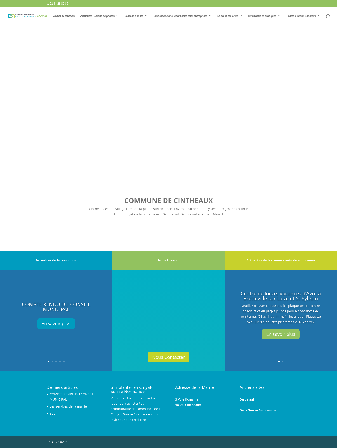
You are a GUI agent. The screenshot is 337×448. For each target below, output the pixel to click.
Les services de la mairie (68, 406)
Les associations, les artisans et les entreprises (180, 16)
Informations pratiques (262, 16)
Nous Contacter (168, 357)
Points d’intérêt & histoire (301, 16)
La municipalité (134, 16)
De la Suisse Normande (258, 410)
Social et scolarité (227, 16)
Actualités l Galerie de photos (97, 16)
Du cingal (247, 399)
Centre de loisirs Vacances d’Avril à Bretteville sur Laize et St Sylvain (281, 296)
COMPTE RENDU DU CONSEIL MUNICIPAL (56, 307)
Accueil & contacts (63, 16)
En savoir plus (56, 323)
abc (52, 413)
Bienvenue (41, 16)
